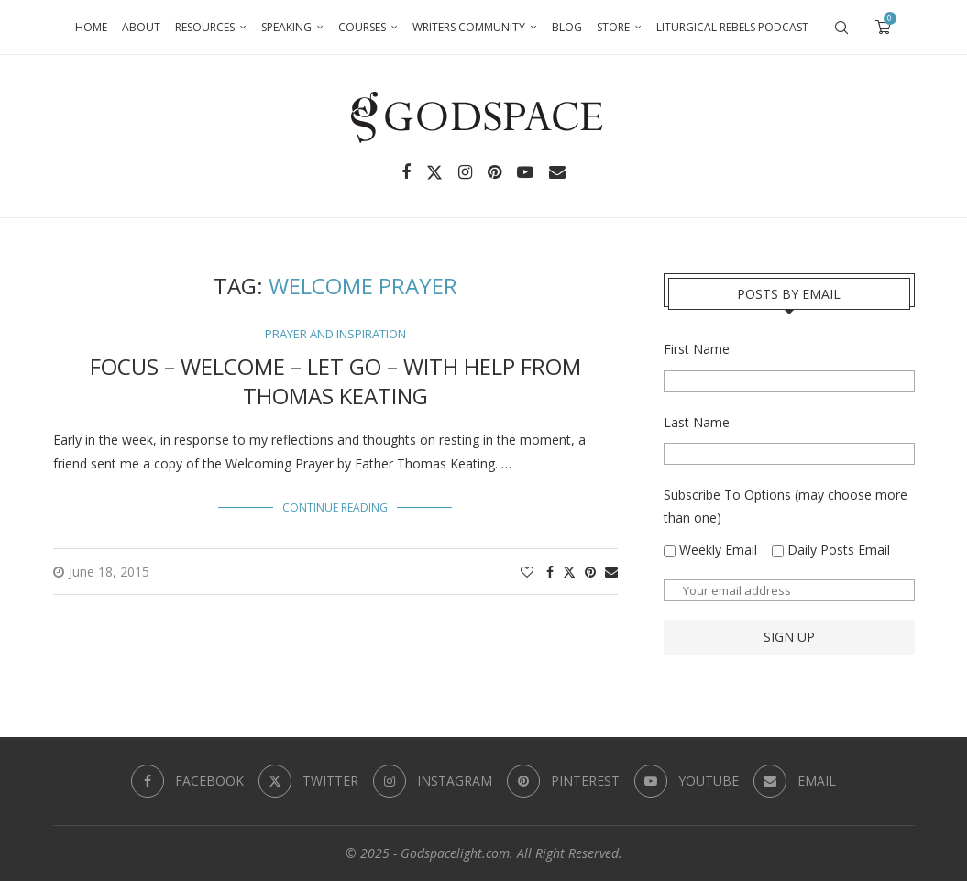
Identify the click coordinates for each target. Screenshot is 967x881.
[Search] (841, 27)
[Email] (557, 172)
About (141, 27)
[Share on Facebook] (550, 571)
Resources (205, 27)
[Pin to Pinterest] (590, 571)
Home (91, 27)
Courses (362, 27)
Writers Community (468, 27)
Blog (567, 27)
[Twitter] (434, 172)
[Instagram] (465, 172)
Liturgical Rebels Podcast (732, 27)
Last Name (697, 422)
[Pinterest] (494, 172)
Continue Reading (335, 507)
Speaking (286, 27)
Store (613, 27)
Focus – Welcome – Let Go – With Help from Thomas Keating (335, 381)
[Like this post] (527, 571)
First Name (697, 349)
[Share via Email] (611, 571)
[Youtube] (525, 172)
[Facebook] (406, 172)
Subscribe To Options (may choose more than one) (785, 506)
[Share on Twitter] (569, 571)
